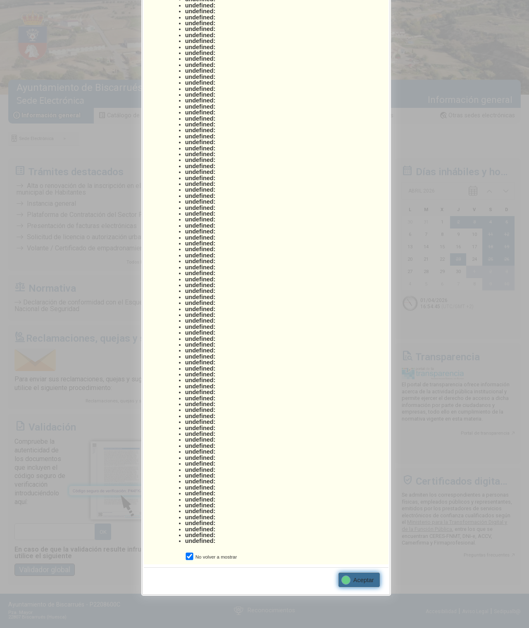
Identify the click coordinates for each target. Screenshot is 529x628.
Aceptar (358, 580)
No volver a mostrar (216, 556)
